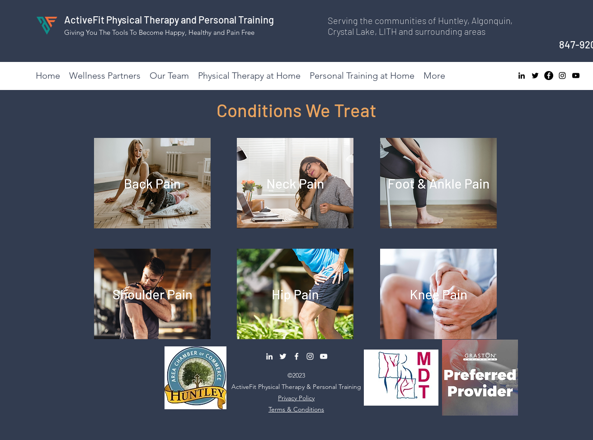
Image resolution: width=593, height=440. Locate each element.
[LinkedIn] (521, 75)
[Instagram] (562, 75)
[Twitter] (535, 75)
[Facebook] (548, 75)
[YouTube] (575, 75)
